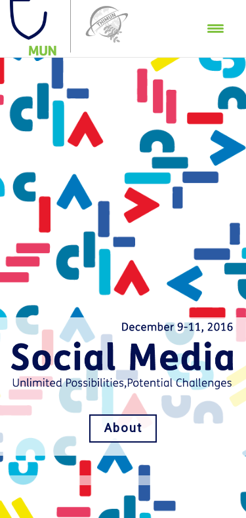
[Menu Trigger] (215, 28)
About (123, 428)
